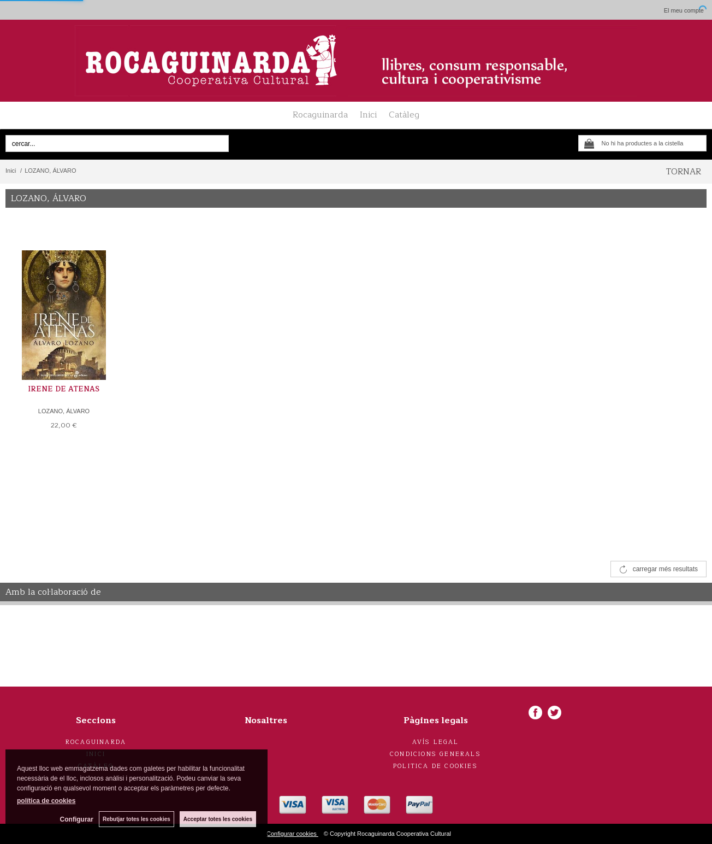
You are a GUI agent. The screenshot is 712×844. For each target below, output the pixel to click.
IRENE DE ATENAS (63, 389)
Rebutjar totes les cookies (136, 819)
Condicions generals (435, 754)
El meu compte (684, 10)
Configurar (76, 819)
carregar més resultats (665, 569)
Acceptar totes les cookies (217, 819)
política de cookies (46, 801)
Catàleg (404, 115)
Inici (368, 115)
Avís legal (435, 742)
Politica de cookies (435, 766)
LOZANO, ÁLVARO (64, 411)
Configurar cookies (292, 833)
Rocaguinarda (320, 115)
